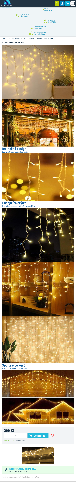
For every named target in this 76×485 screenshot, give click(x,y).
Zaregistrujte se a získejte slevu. (22, 469)
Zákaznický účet (62, 5)
